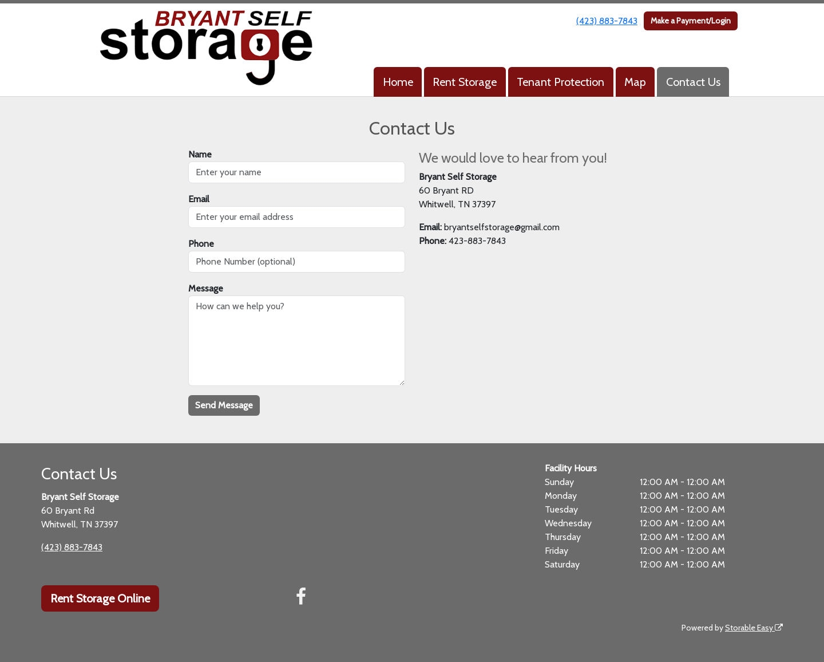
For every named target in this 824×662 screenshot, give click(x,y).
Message (205, 288)
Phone (201, 243)
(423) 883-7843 (606, 20)
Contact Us (693, 82)
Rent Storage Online (100, 598)
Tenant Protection (560, 82)
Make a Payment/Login (691, 20)
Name (200, 154)
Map (635, 82)
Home (398, 82)
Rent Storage (465, 82)
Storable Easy (754, 627)
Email (198, 199)
